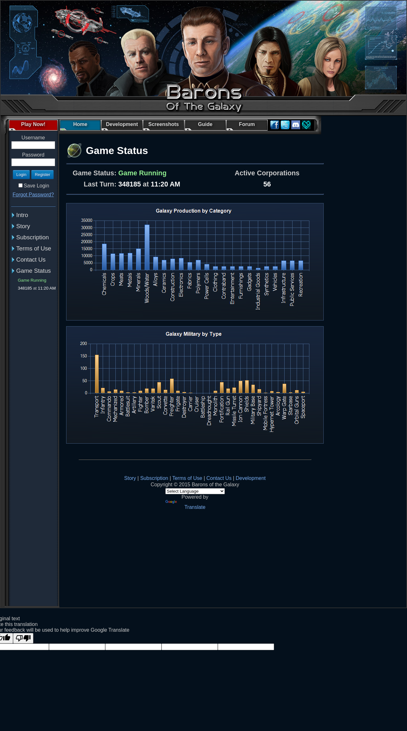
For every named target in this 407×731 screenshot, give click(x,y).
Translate (185, 505)
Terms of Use (33, 248)
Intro (22, 215)
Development (251, 478)
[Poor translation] (23, 638)
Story (23, 226)
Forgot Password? (33, 194)
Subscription (32, 237)
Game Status (33, 270)
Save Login (36, 185)
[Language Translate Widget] (195, 491)
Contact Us (30, 259)
